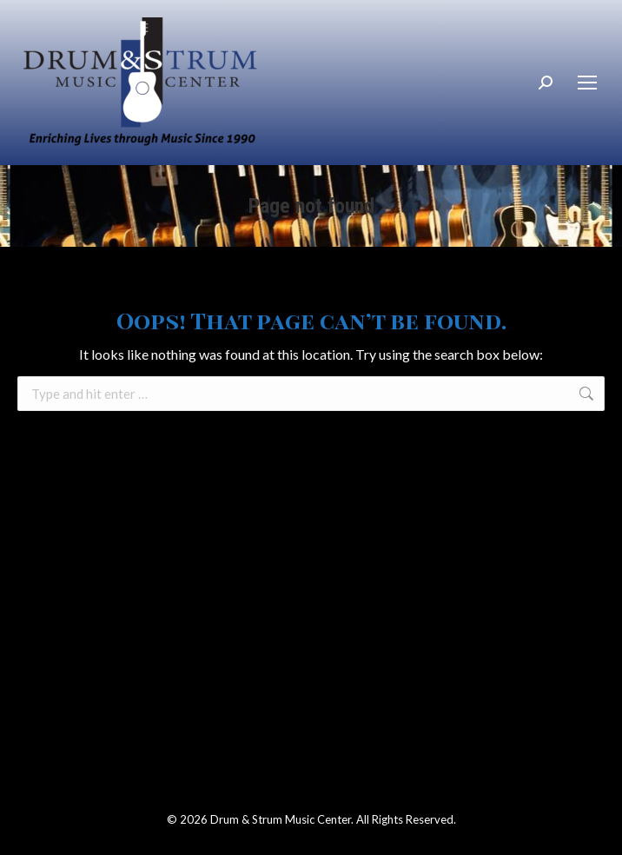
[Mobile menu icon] (587, 82)
